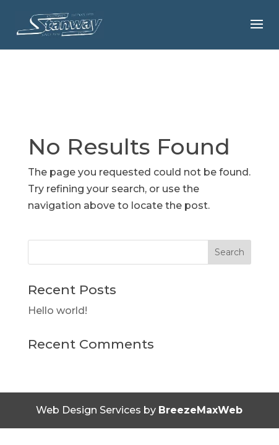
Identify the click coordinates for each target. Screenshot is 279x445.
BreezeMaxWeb (200, 410)
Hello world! (57, 310)
